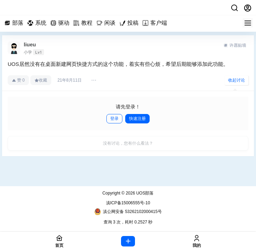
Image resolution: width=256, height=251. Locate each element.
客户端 (156, 23)
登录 (114, 118)
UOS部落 (144, 193)
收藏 (41, 80)
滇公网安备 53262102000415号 (128, 211)
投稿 (130, 23)
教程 (84, 23)
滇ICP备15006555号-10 (128, 202)
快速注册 (137, 118)
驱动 (61, 23)
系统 (38, 23)
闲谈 (107, 23)
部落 (15, 23)
